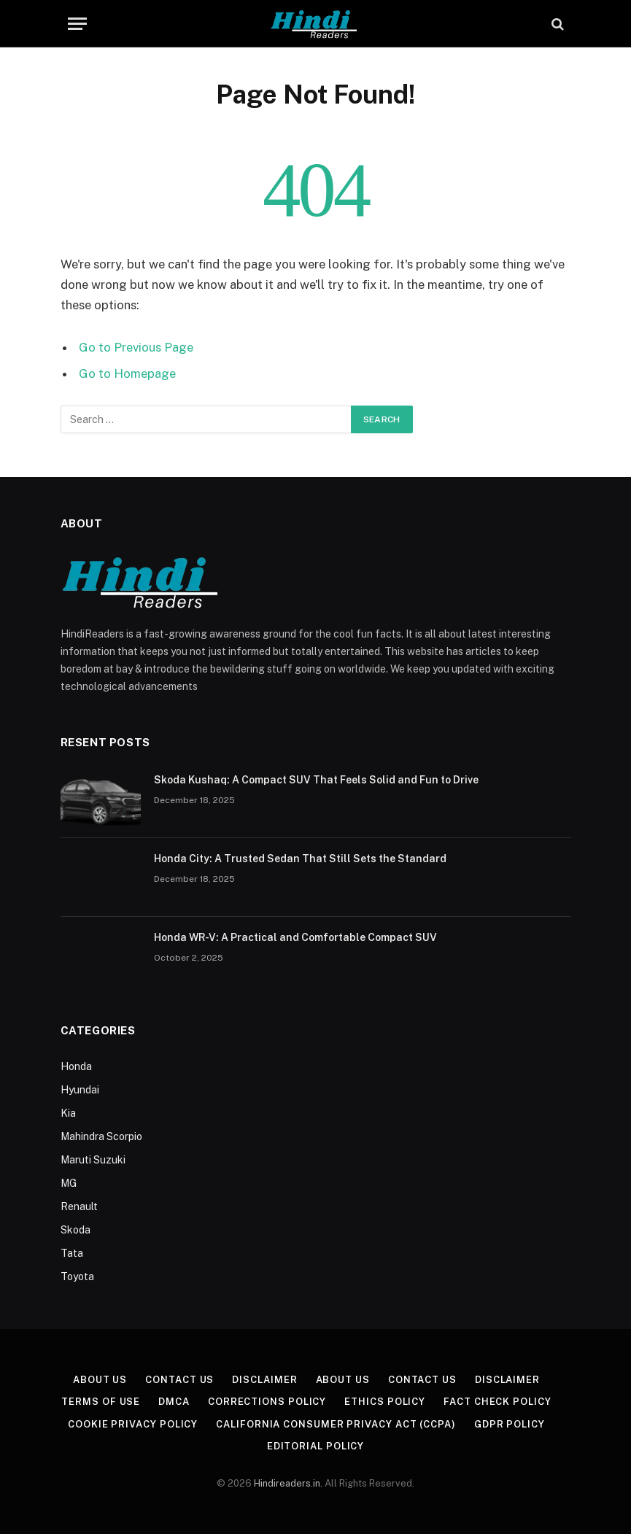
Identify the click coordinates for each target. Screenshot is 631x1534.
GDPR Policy (509, 1424)
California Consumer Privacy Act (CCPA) (336, 1424)
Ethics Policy (384, 1401)
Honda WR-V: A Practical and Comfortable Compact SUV (295, 937)
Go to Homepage (127, 373)
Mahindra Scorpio (101, 1136)
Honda (76, 1066)
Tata (72, 1253)
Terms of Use (100, 1401)
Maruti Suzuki (93, 1160)
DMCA (174, 1401)
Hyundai (80, 1090)
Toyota (77, 1276)
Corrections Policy (267, 1401)
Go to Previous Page (136, 347)
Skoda (75, 1230)
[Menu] (77, 23)
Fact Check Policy (497, 1401)
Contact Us (179, 1379)
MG (69, 1183)
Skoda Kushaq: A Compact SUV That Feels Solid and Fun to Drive (316, 780)
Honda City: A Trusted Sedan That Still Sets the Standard (300, 858)
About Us (100, 1379)
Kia (68, 1113)
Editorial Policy (316, 1446)
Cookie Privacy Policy (133, 1424)
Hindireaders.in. (289, 1483)
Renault (79, 1206)
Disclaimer (264, 1379)
